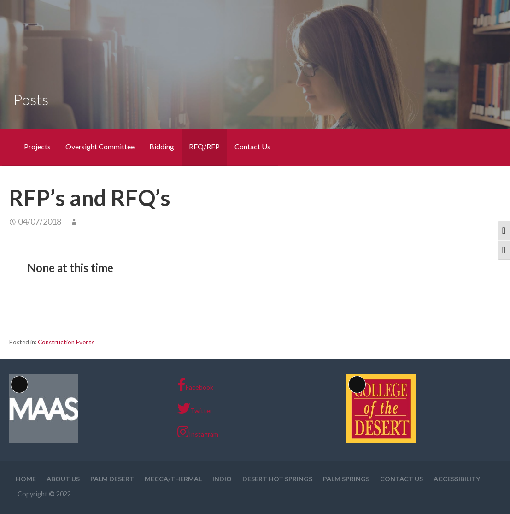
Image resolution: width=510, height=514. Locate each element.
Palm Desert (112, 479)
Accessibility (457, 479)
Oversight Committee (100, 146)
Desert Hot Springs (277, 479)
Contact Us (252, 146)
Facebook (195, 384)
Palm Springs (346, 479)
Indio (222, 479)
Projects (37, 146)
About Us (63, 479)
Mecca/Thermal (173, 479)
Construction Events (66, 342)
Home (26, 479)
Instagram (197, 431)
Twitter (194, 408)
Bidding (161, 146)
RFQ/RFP (204, 146)
